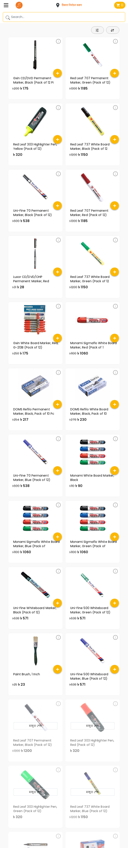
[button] (70, 5)
